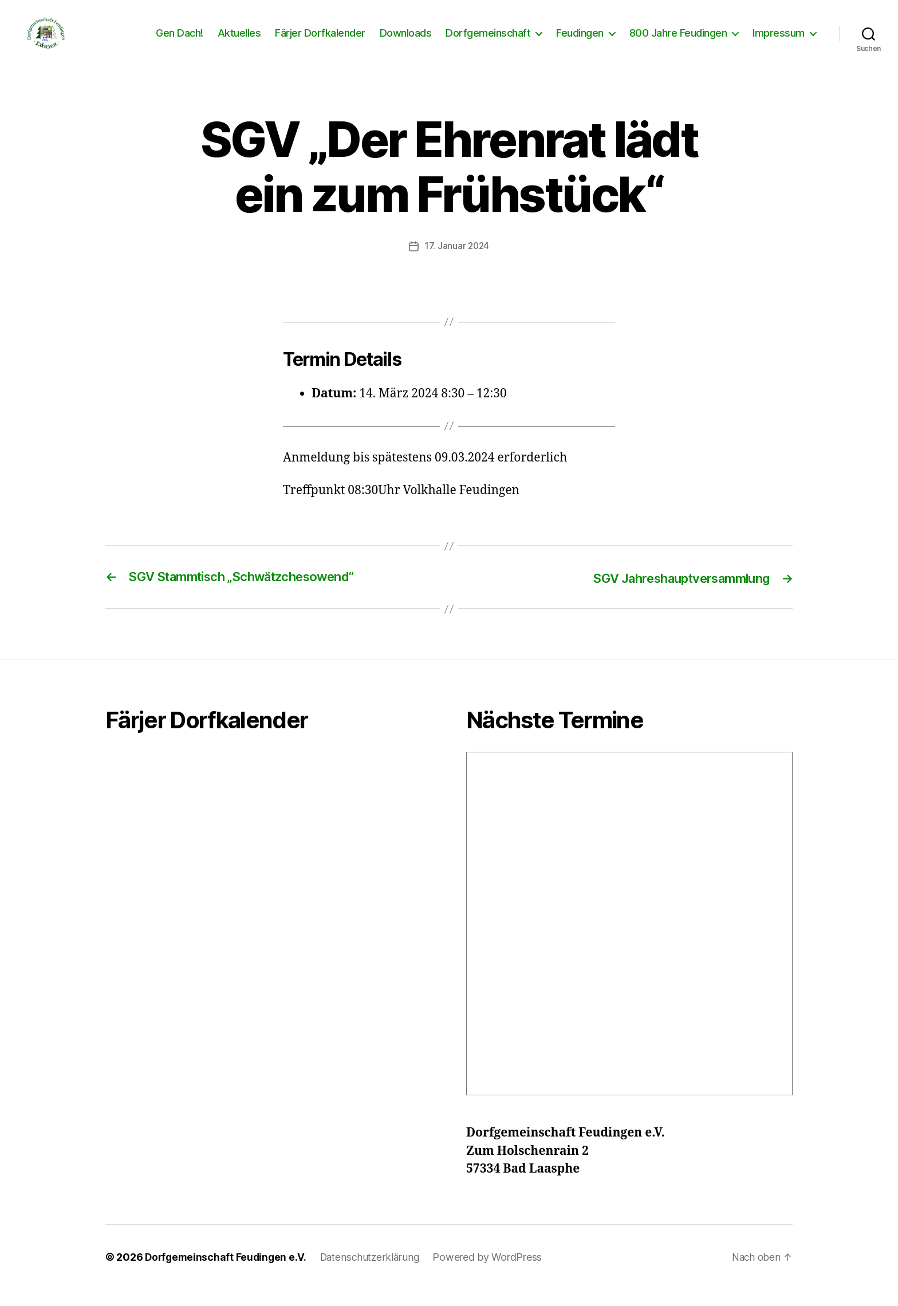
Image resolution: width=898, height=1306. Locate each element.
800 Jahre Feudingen (678, 41)
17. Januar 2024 (457, 263)
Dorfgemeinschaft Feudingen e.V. (227, 1274)
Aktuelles (239, 41)
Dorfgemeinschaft (488, 41)
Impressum (779, 41)
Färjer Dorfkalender (320, 41)
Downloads (406, 41)
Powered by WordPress (494, 1274)
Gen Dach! (179, 41)
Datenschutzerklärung (375, 1274)
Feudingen (580, 41)
